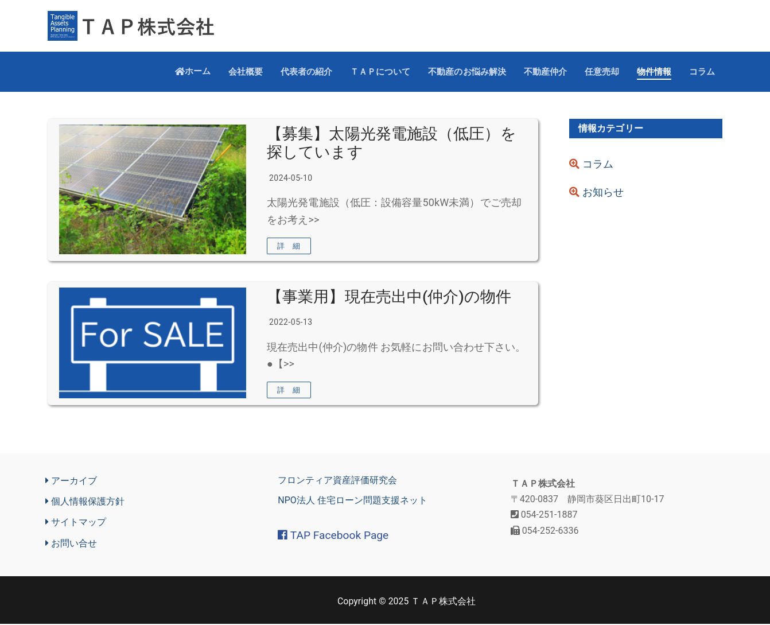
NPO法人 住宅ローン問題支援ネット (352, 502)
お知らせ (596, 193)
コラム (591, 164)
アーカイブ (71, 482)
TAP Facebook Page (333, 536)
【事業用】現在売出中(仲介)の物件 (389, 297)
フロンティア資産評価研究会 (337, 482)
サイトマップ (75, 523)
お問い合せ (71, 544)
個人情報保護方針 (85, 503)
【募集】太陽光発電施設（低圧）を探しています (391, 143)
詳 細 (289, 246)
